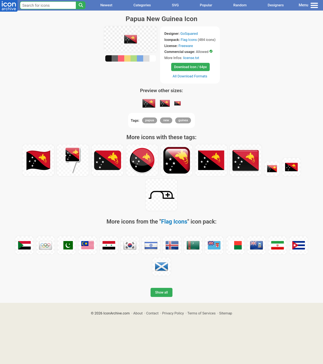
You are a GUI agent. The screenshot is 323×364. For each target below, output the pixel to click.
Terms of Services (201, 313)
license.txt (191, 58)
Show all (161, 292)
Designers (276, 5)
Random (240, 5)
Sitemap (225, 313)
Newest (106, 5)
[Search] (80, 5)
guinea (183, 120)
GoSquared (189, 33)
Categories (142, 5)
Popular (206, 5)
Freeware (186, 46)
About (138, 313)
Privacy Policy (173, 313)
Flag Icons (189, 40)
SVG (175, 5)
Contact (152, 313)
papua (149, 120)
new (166, 120)
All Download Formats (190, 76)
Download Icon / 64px (190, 67)
